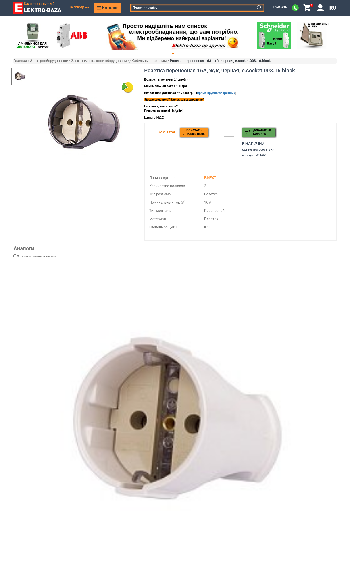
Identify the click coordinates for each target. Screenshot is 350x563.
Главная (20, 61)
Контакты (280, 7)
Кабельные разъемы (149, 61)
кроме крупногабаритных (216, 93)
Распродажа (79, 7)
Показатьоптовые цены (193, 132)
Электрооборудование (49, 61)
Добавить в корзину (262, 132)
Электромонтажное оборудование (100, 61)
